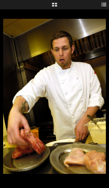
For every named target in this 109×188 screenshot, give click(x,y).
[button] (54, 6)
